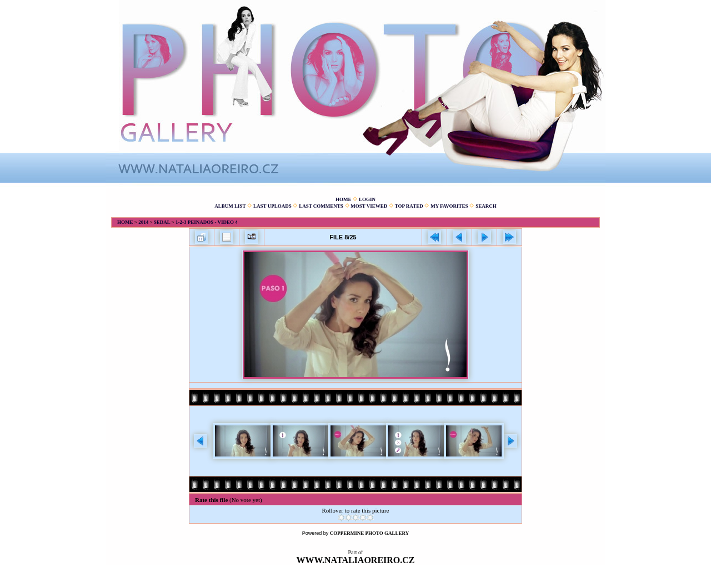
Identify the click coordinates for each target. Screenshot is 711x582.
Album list (230, 206)
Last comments (321, 206)
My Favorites (449, 206)
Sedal (162, 222)
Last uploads (272, 206)
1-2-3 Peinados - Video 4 (207, 222)
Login (367, 199)
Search (486, 206)
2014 (143, 222)
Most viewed (369, 206)
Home (344, 199)
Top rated (409, 206)
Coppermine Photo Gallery (369, 533)
